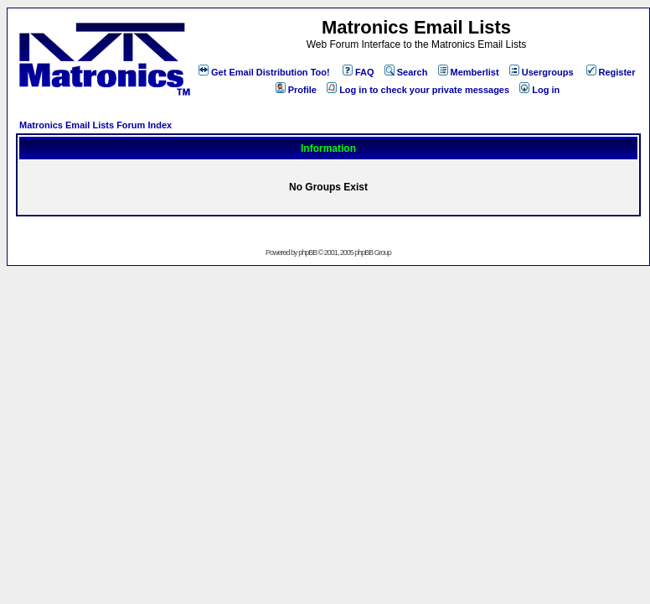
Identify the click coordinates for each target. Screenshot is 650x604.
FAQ (358, 72)
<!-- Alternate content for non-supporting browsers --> (7, 7)
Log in (539, 90)
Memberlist (468, 72)
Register (611, 72)
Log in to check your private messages (418, 90)
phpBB (307, 252)
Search (406, 72)
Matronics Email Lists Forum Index (95, 125)
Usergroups (541, 72)
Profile (296, 90)
